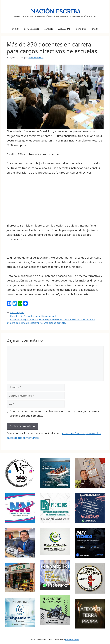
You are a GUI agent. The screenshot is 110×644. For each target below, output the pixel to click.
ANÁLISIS (48, 28)
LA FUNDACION (31, 28)
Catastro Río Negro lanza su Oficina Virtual (33, 315)
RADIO (94, 28)
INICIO (15, 28)
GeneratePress (72, 639)
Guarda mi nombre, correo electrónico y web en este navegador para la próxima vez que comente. (55, 413)
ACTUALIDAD (64, 28)
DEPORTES (81, 28)
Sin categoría (17, 312)
